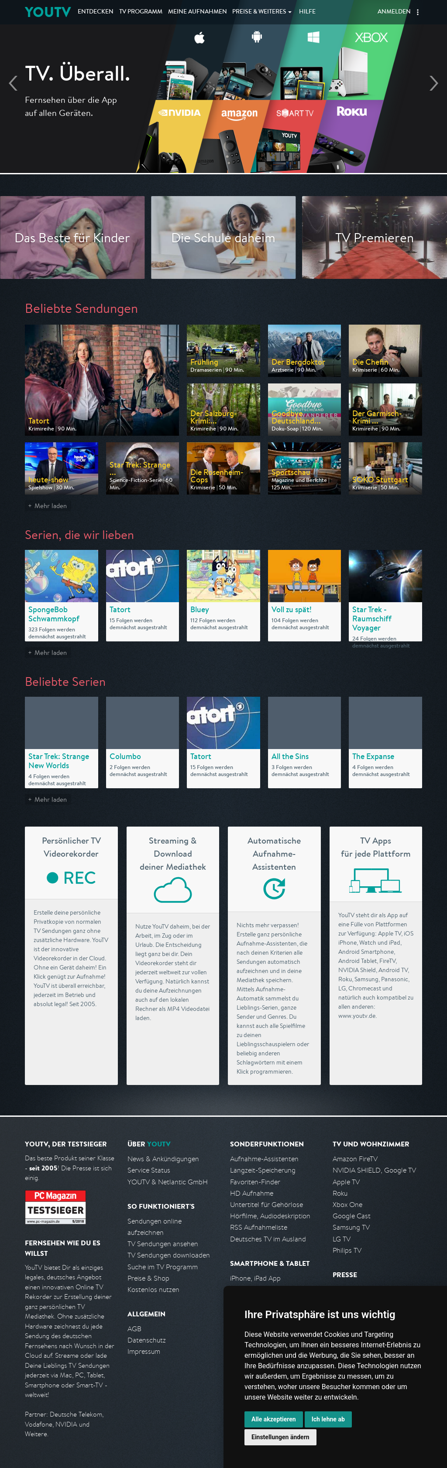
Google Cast (352, 1216)
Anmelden (394, 12)
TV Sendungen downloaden (168, 1255)
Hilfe (307, 12)
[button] (417, 12)
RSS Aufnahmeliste (258, 1227)
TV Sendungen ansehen (162, 1243)
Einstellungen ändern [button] (280, 1437)
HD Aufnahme (251, 1193)
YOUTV (48, 12)
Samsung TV (351, 1227)
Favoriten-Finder (255, 1182)
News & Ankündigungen (163, 1158)
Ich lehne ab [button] (328, 1419)
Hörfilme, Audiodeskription (270, 1216)
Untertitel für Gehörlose (266, 1204)
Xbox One (347, 1204)
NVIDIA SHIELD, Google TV (374, 1170)
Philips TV (347, 1250)
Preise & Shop (148, 1278)
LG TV (342, 1239)
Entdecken (95, 12)
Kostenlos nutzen (153, 1289)
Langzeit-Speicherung (263, 1170)
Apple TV (346, 1182)
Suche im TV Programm (162, 1266)
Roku (340, 1193)
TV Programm (140, 12)
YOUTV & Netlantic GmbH (167, 1182)
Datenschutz (146, 1340)
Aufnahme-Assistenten (264, 1158)
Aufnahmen (197, 12)
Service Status (148, 1170)
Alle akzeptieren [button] (273, 1419)
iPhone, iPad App (255, 1278)
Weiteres (259, 12)
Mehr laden (50, 506)
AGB (134, 1328)
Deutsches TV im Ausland (268, 1239)
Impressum (143, 1351)
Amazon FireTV (355, 1158)
